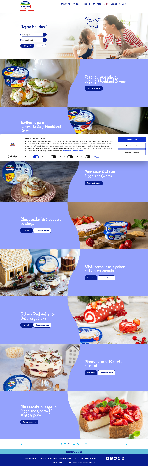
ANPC (76, 458)
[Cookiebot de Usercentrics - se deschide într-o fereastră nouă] (12, 22)
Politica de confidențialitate (73, 16)
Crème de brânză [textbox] (27, 40)
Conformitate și (88, 458)
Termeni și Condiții (30, 458)
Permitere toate (132, 5)
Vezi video (26, 230)
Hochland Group (74, 452)
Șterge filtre (42, 45)
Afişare (96, 22)
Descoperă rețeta (93, 88)
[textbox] (33, 35)
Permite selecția (131, 11)
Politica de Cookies (65, 458)
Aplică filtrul (27, 45)
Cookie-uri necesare (132, 18)
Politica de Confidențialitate (48, 458)
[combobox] (33, 34)
